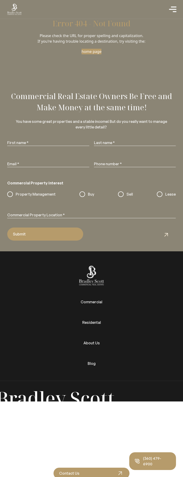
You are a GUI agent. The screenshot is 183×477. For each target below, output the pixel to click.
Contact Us (69, 473)
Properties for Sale (17, 415)
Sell (129, 194)
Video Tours (11, 432)
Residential (10, 410)
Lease (170, 194)
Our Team (8, 454)
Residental (91, 322)
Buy (91, 194)
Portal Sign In (12, 421)
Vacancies (9, 426)
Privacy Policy (12, 460)
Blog (92, 363)
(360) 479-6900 (148, 461)
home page (91, 51)
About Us (91, 343)
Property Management (36, 194)
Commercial (91, 302)
